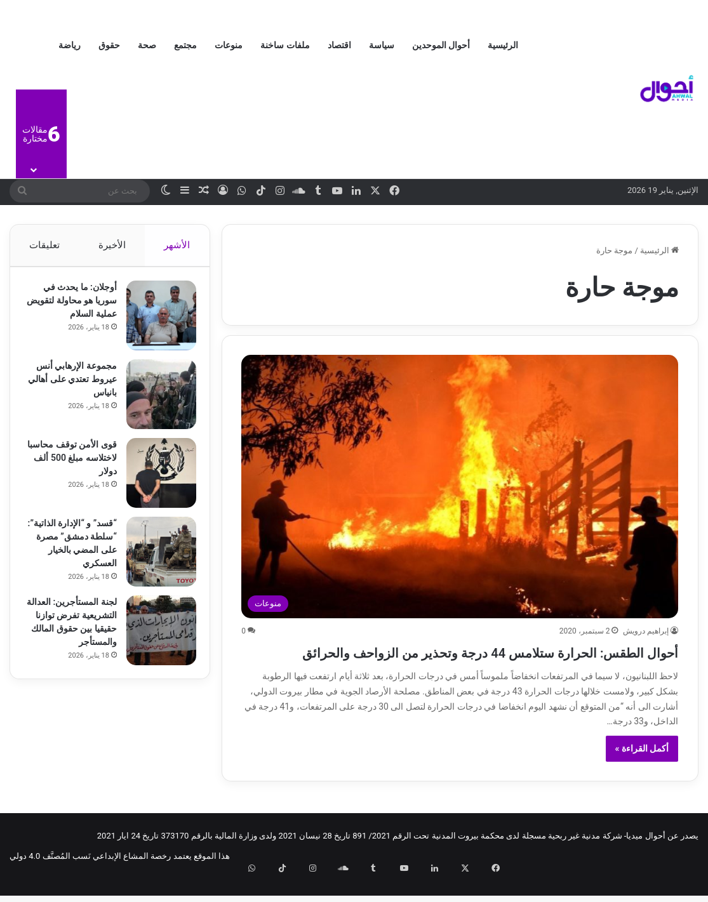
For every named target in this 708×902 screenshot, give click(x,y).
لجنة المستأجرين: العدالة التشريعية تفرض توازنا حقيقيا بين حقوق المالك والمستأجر (77, 643)
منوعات (229, 45)
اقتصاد (339, 45)
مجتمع (185, 45)
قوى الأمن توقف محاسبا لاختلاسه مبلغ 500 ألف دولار (72, 463)
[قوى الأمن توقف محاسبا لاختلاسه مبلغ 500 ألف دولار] (155, 479)
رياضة (69, 45)
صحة (147, 45)
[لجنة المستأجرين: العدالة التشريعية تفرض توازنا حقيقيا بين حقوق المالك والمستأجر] (155, 645)
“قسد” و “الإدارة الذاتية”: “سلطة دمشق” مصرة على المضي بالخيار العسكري (76, 555)
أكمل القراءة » (642, 771)
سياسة (381, 45)
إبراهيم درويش (646, 631)
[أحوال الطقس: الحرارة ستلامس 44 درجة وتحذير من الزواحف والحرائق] (459, 486)
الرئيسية (503, 45)
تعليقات (44, 245)
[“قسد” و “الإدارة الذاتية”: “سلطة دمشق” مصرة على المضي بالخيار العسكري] (155, 557)
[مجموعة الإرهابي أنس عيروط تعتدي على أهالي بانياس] (155, 400)
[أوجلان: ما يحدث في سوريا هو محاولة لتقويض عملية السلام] (155, 321)
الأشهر (177, 245)
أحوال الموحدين (441, 45)
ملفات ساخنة (284, 45)
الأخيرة (112, 245)
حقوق (109, 45)
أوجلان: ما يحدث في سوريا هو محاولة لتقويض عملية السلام (73, 306)
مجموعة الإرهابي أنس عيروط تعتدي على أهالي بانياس (70, 384)
